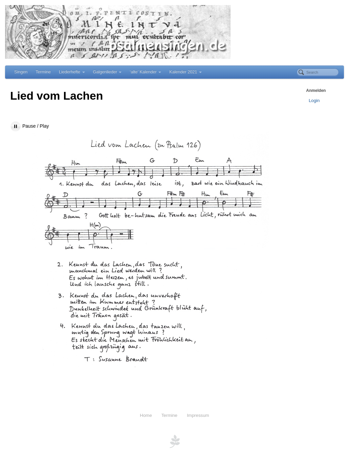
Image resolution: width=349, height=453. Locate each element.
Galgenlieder (107, 72)
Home (146, 415)
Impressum (198, 415)
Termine (43, 72)
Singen (20, 72)
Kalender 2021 (185, 72)
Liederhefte (72, 72)
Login (314, 100)
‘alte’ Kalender (145, 72)
